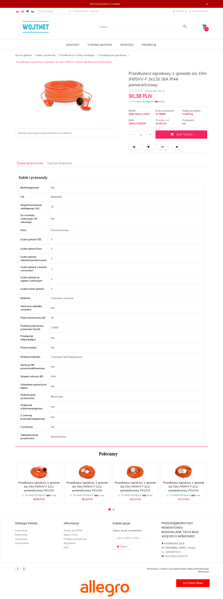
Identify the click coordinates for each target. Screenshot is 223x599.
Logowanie (21, 530)
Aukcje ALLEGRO (73, 530)
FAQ (66, 547)
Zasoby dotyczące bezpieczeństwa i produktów (45, 132)
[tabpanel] (111, 307)
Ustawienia (21, 538)
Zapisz (122, 546)
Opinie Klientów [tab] (59, 163)
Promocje (149, 44)
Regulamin (70, 543)
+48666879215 (171, 551)
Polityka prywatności (75, 538)
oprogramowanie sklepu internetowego (189, 568)
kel (183, 123)
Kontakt (72, 44)
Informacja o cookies (157, 568)
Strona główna (100, 44)
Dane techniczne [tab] (30, 163)
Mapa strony (71, 534)
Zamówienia (22, 543)
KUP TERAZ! (181, 134)
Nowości (127, 44)
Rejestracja (21, 534)
